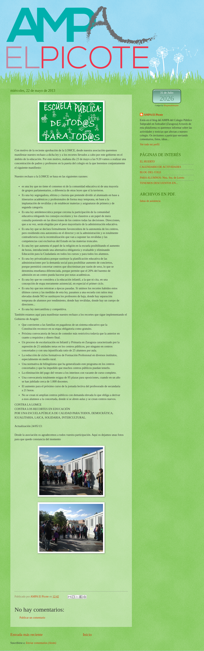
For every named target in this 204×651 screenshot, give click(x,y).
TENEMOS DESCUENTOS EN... (159, 183)
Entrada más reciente (26, 634)
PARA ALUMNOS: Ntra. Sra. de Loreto (162, 177)
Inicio (87, 634)
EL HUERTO (147, 161)
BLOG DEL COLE (150, 172)
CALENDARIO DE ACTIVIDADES (160, 166)
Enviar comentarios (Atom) (41, 642)
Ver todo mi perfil (149, 144)
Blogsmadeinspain (171, 105)
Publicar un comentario (32, 617)
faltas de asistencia (150, 200)
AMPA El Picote (153, 114)
